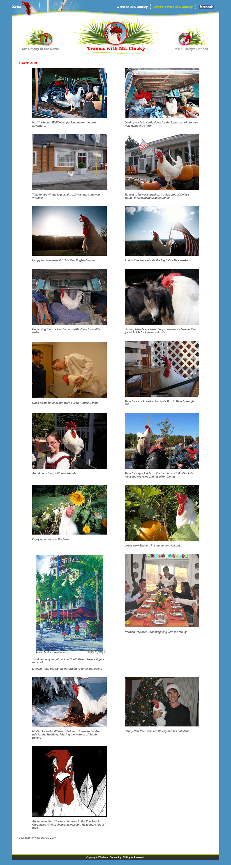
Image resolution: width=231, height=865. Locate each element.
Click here (25, 837)
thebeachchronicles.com (64, 824)
